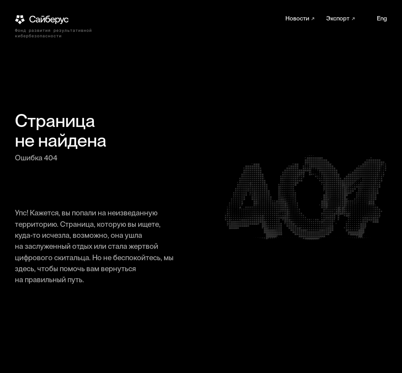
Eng (382, 18)
